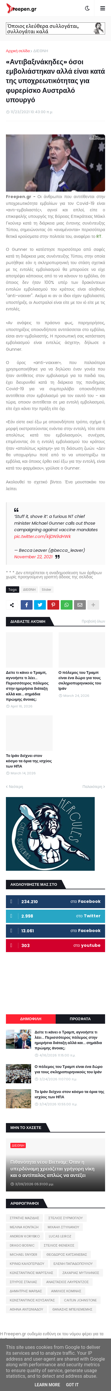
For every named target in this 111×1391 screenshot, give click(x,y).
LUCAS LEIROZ (60, 1236)
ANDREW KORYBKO (25, 1236)
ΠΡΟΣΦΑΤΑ (80, 1019)
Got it (72, 1384)
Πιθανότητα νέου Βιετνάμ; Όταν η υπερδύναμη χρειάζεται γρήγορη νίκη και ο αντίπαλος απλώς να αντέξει (52, 1169)
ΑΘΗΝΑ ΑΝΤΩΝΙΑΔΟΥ (26, 1309)
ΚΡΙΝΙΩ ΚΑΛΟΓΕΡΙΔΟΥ (27, 1263)
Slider (46, 589)
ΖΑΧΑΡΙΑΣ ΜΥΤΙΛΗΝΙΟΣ (80, 1272)
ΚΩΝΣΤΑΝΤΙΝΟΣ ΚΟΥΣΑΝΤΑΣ (32, 1300)
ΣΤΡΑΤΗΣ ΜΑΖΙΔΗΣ (24, 1218)
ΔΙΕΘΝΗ (40, 51)
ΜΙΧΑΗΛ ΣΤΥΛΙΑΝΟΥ (63, 1227)
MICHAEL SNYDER (23, 1254)
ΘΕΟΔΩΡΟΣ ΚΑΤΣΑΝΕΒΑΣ (66, 1254)
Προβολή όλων (93, 621)
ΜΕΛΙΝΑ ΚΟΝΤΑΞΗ (24, 1227)
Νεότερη (16, 786)
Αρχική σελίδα (18, 51)
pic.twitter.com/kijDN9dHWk (42, 536)
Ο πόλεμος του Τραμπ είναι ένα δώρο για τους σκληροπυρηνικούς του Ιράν (80, 681)
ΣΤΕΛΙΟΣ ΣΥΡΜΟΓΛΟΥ (65, 1218)
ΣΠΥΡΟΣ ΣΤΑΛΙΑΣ (23, 1282)
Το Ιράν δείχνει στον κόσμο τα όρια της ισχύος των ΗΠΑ (29, 761)
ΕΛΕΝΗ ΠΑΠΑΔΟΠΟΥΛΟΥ (73, 1263)
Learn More (47, 1384)
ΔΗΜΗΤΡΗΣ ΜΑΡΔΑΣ (26, 1291)
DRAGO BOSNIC (22, 1245)
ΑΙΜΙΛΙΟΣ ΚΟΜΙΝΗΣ (66, 1291)
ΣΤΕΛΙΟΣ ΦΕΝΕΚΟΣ (59, 1245)
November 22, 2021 (33, 557)
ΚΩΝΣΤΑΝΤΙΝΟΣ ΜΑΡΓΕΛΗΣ (31, 1272)
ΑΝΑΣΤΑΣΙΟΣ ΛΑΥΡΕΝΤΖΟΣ (67, 1282)
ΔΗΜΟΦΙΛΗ (30, 1019)
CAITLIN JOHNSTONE (80, 1300)
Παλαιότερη (92, 786)
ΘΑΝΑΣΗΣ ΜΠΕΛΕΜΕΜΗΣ (72, 1309)
